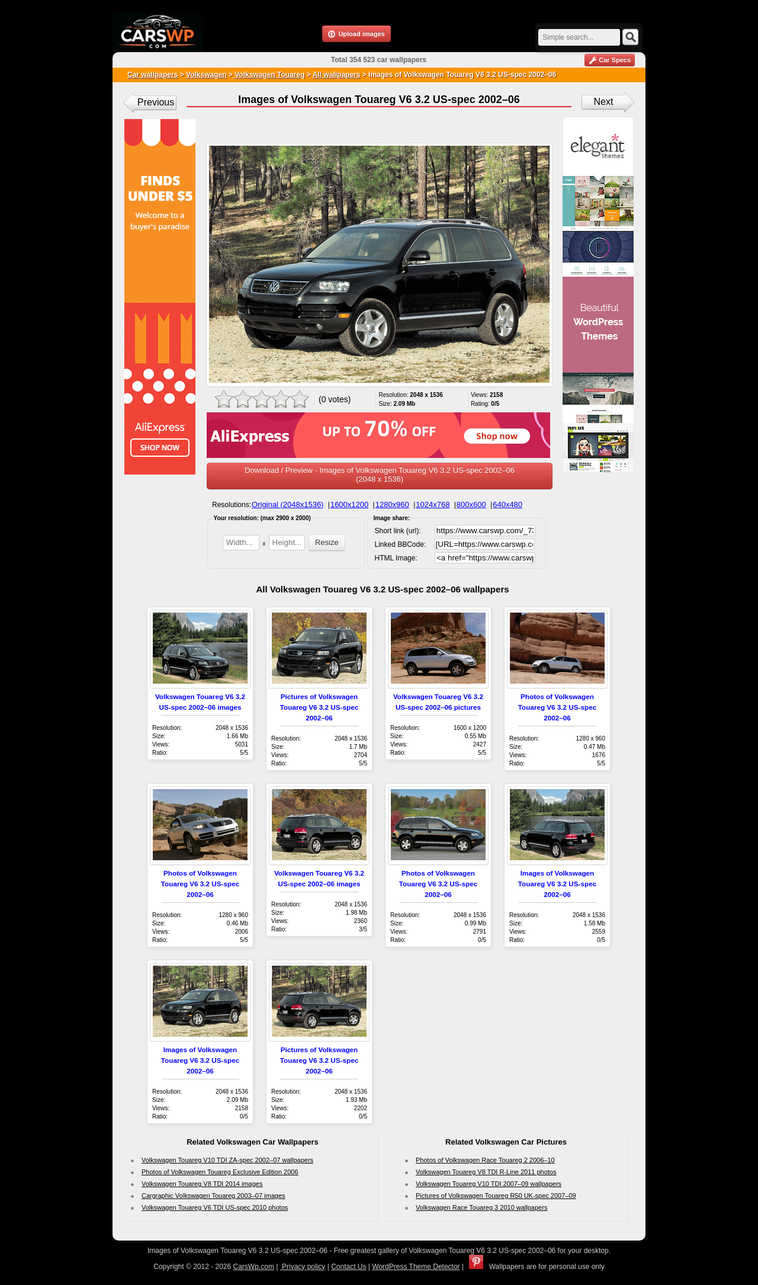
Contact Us (348, 1266)
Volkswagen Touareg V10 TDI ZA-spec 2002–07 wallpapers (227, 1160)
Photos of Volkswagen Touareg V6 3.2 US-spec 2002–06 (557, 707)
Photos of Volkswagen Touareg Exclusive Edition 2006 (220, 1171)
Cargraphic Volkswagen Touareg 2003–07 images (213, 1195)
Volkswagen (206, 75)
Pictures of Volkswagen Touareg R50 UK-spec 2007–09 (496, 1195)
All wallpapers (337, 75)
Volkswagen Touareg (269, 75)
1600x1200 (349, 504)
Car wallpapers (152, 75)
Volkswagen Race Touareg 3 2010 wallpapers (481, 1207)
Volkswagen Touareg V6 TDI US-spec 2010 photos (215, 1207)
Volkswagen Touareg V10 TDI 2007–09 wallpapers (488, 1183)
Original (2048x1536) (287, 504)
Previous (155, 102)
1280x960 (392, 504)
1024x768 (432, 504)
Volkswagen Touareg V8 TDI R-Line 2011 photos (486, 1171)
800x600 (471, 504)
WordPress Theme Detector (416, 1266)
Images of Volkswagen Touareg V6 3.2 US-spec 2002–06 (557, 883)
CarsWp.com (253, 1266)
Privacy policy (303, 1266)
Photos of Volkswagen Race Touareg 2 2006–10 (485, 1160)
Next (604, 102)
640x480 (507, 504)
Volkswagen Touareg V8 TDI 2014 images (202, 1183)
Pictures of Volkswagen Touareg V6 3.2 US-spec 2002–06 (319, 707)
